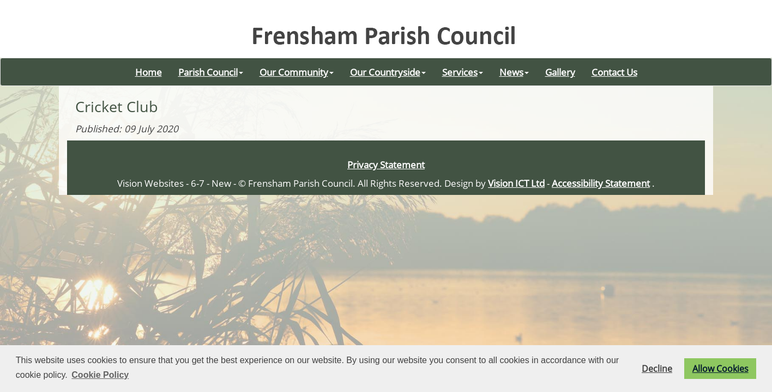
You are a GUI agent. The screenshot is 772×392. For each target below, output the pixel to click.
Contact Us (614, 71)
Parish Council (210, 71)
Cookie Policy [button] (100, 374)
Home (148, 71)
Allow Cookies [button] (720, 369)
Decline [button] (657, 369)
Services (462, 71)
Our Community (297, 71)
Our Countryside (388, 71)
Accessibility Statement (601, 182)
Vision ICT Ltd (516, 182)
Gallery (560, 71)
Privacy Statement (386, 164)
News (514, 71)
